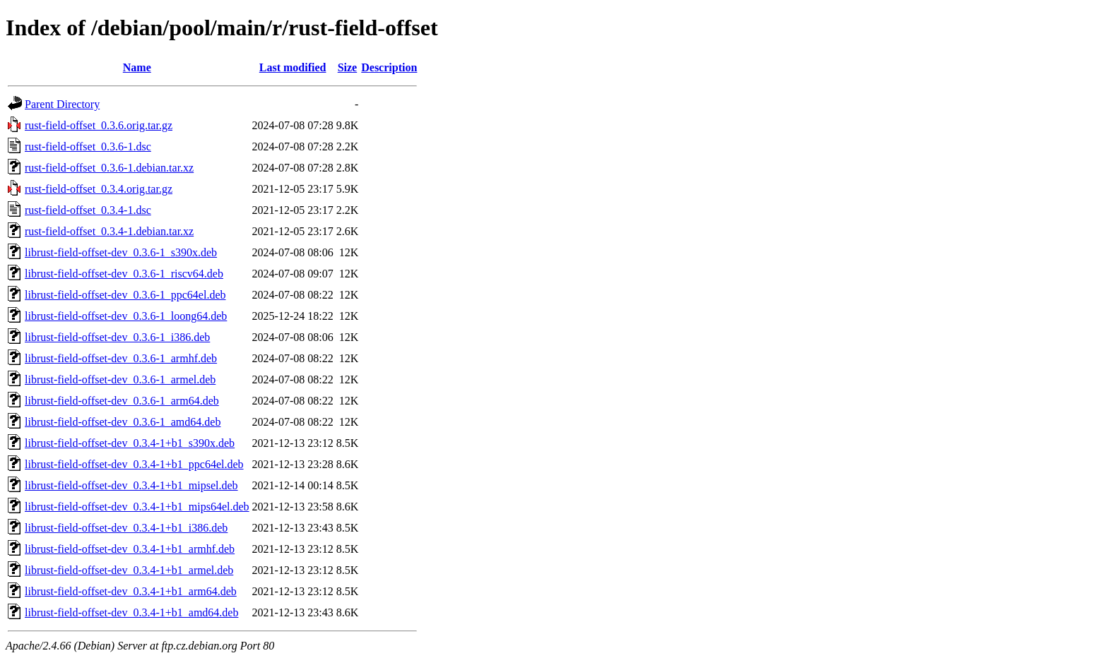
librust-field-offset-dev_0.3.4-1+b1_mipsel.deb (131, 485)
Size (348, 67)
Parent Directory (62, 104)
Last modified (292, 67)
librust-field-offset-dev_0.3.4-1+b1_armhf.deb (130, 549)
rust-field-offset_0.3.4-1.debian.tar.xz (109, 231)
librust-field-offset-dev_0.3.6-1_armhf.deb (121, 358)
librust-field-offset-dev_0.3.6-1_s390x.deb (121, 252)
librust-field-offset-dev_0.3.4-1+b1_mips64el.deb (137, 507)
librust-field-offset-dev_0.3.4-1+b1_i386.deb (126, 528)
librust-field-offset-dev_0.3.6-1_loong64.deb (126, 316)
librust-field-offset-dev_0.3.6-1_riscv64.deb (124, 274)
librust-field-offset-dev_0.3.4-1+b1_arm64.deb (131, 591)
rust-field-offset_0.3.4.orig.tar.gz (98, 189)
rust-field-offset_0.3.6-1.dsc (88, 146)
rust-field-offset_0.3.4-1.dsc (88, 210)
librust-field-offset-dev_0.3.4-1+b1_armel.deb (129, 570)
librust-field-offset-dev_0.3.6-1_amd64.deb (122, 422)
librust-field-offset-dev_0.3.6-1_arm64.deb (122, 401)
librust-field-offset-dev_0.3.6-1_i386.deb (117, 337)
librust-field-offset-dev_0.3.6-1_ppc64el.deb (125, 295)
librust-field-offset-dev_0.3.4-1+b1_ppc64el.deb (134, 464)
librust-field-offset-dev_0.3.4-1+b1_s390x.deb (130, 443)
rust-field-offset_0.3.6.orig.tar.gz (98, 125)
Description (389, 67)
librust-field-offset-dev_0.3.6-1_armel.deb (120, 379)
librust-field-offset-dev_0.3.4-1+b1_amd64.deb (131, 612)
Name (137, 67)
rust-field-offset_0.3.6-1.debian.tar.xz (109, 168)
